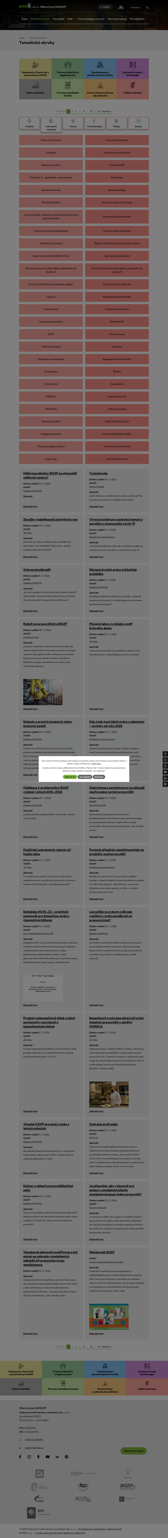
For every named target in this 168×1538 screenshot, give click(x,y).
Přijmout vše (70, 777)
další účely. (96, 764)
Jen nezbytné (85, 777)
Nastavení (99, 777)
